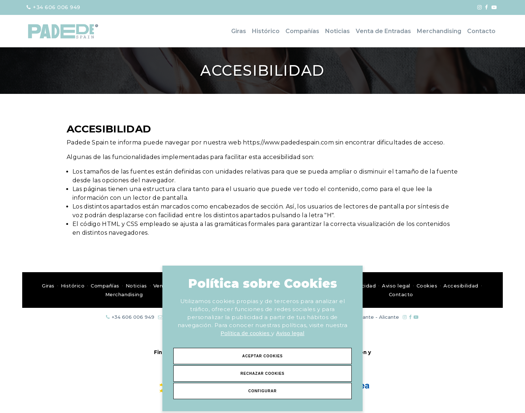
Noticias (337, 31)
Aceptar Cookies (262, 356)
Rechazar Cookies (262, 374)
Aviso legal (290, 333)
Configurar (262, 391)
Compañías (302, 31)
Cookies (427, 286)
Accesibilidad (460, 286)
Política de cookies (246, 333)
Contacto (481, 31)
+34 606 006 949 (53, 7)
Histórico (266, 31)
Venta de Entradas (383, 31)
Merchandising (439, 31)
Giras (238, 31)
